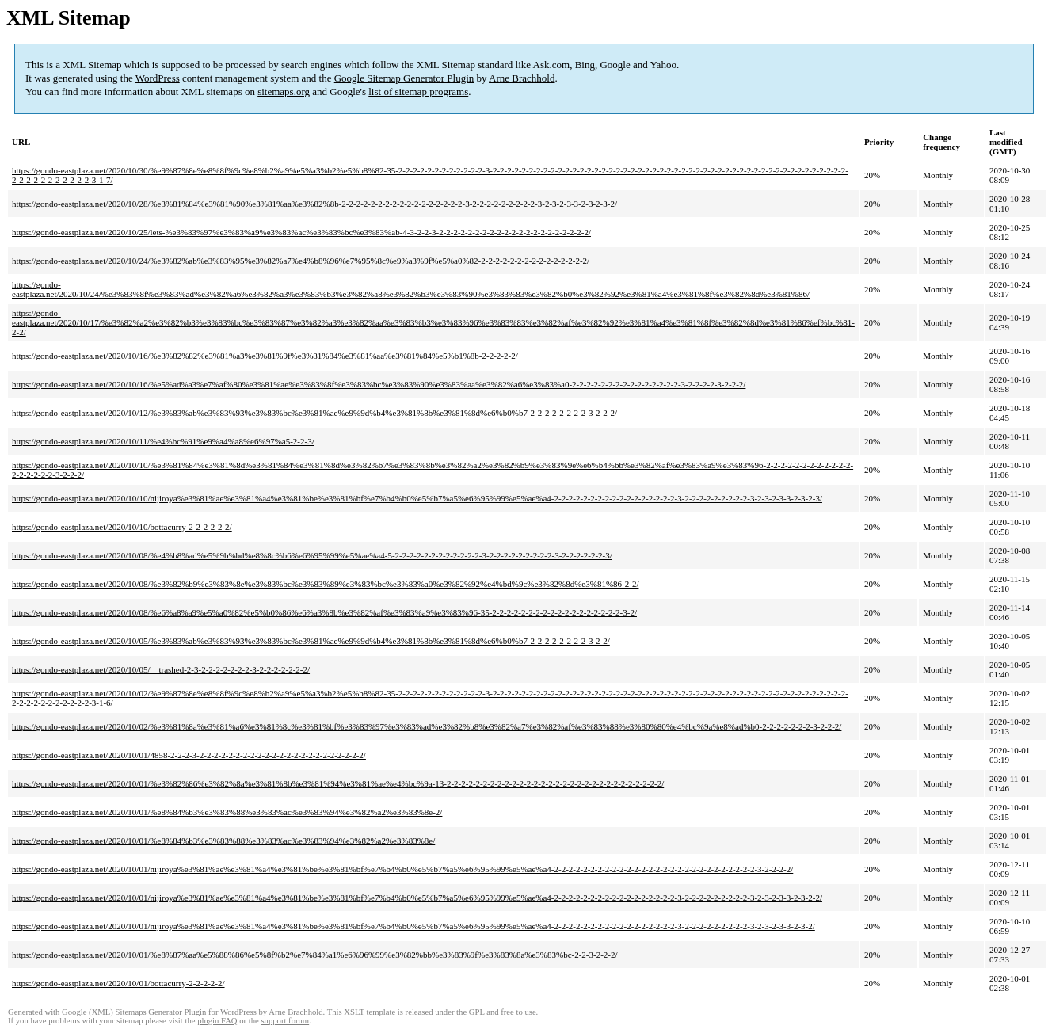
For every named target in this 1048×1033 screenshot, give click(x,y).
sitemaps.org (283, 91)
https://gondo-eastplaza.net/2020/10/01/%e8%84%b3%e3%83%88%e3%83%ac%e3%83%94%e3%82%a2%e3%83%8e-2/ (227, 812)
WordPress (157, 78)
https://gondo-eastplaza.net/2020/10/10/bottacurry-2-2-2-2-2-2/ (122, 527)
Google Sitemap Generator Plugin (404, 78)
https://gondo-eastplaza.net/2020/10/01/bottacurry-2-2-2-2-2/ (118, 983)
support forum (285, 1020)
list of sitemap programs (418, 91)
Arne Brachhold (521, 78)
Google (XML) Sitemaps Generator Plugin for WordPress (159, 1012)
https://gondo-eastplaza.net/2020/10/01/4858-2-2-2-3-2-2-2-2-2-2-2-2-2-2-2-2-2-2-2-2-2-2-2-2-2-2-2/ (189, 755)
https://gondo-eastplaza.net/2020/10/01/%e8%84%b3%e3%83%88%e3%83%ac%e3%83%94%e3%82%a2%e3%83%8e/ (223, 840)
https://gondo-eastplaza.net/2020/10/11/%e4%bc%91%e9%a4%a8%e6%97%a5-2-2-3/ (163, 441)
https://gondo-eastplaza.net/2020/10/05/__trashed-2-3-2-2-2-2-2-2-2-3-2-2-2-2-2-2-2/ (161, 669)
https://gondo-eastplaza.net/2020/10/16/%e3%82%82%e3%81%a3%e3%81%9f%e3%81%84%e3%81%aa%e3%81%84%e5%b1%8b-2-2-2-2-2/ (265, 355)
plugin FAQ (217, 1020)
